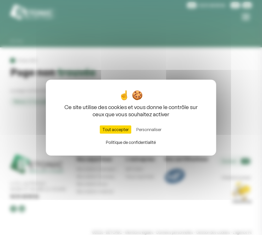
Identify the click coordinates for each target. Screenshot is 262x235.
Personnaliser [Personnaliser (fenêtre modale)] (148, 129)
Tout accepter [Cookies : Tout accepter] (115, 129)
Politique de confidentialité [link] (131, 142)
